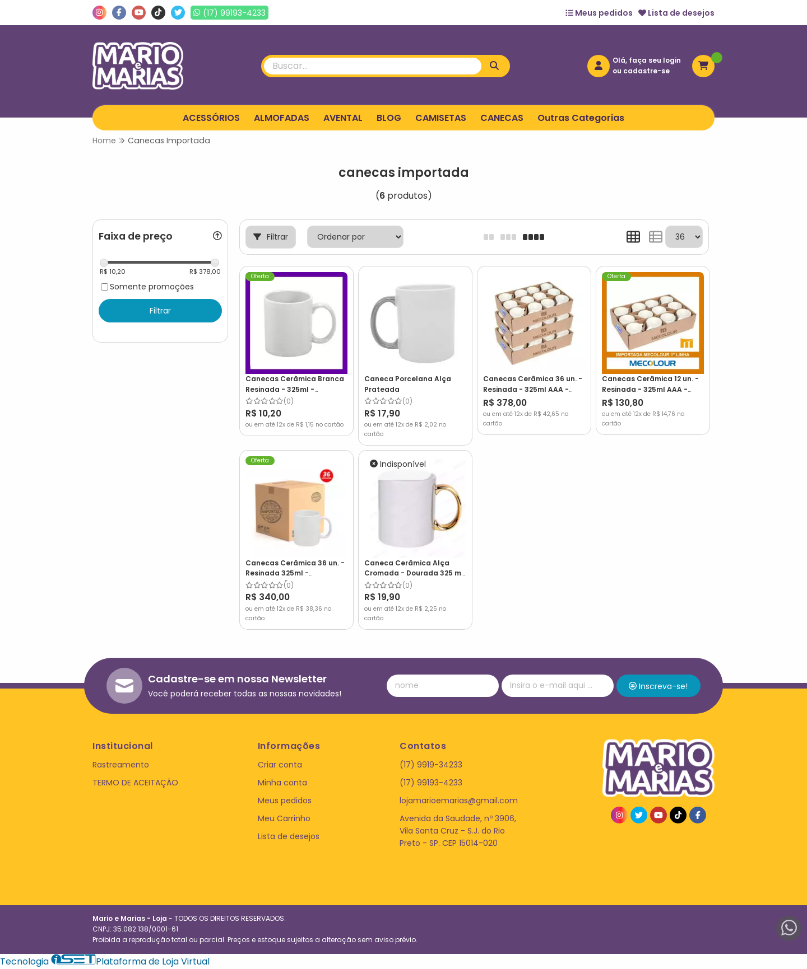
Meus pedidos (599, 12)
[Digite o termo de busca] (372, 66)
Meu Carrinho (284, 818)
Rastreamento (120, 764)
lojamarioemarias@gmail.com (459, 800)
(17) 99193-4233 (431, 782)
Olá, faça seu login (647, 60)
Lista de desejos (676, 12)
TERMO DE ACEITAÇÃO (135, 782)
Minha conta (282, 782)
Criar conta (280, 764)
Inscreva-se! (658, 686)
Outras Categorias (580, 117)
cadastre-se (646, 71)
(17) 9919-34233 (431, 764)
